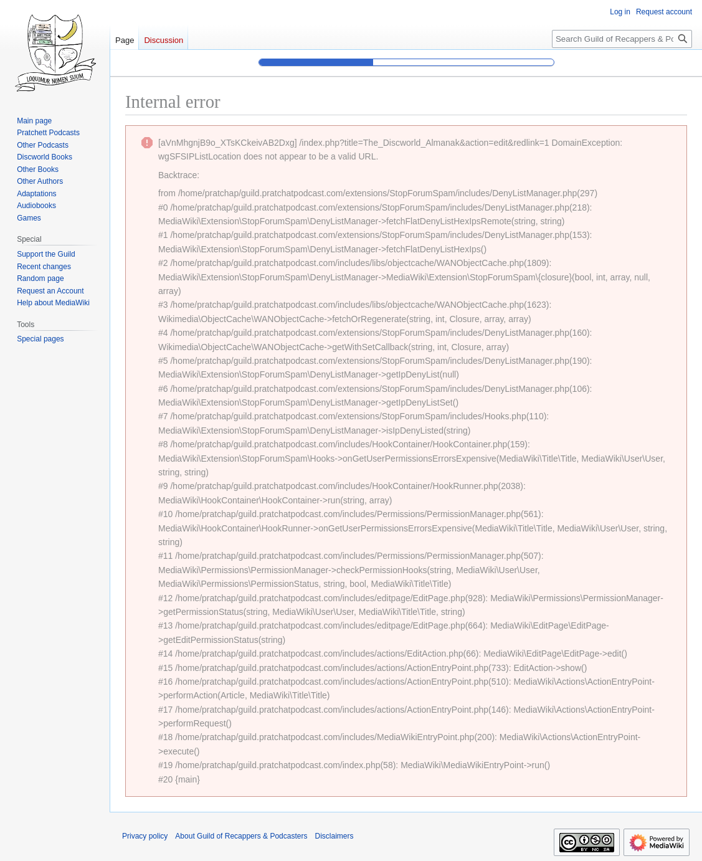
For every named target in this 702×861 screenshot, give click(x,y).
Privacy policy (145, 836)
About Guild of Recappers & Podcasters (241, 836)
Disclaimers (334, 836)
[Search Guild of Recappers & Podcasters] (622, 39)
